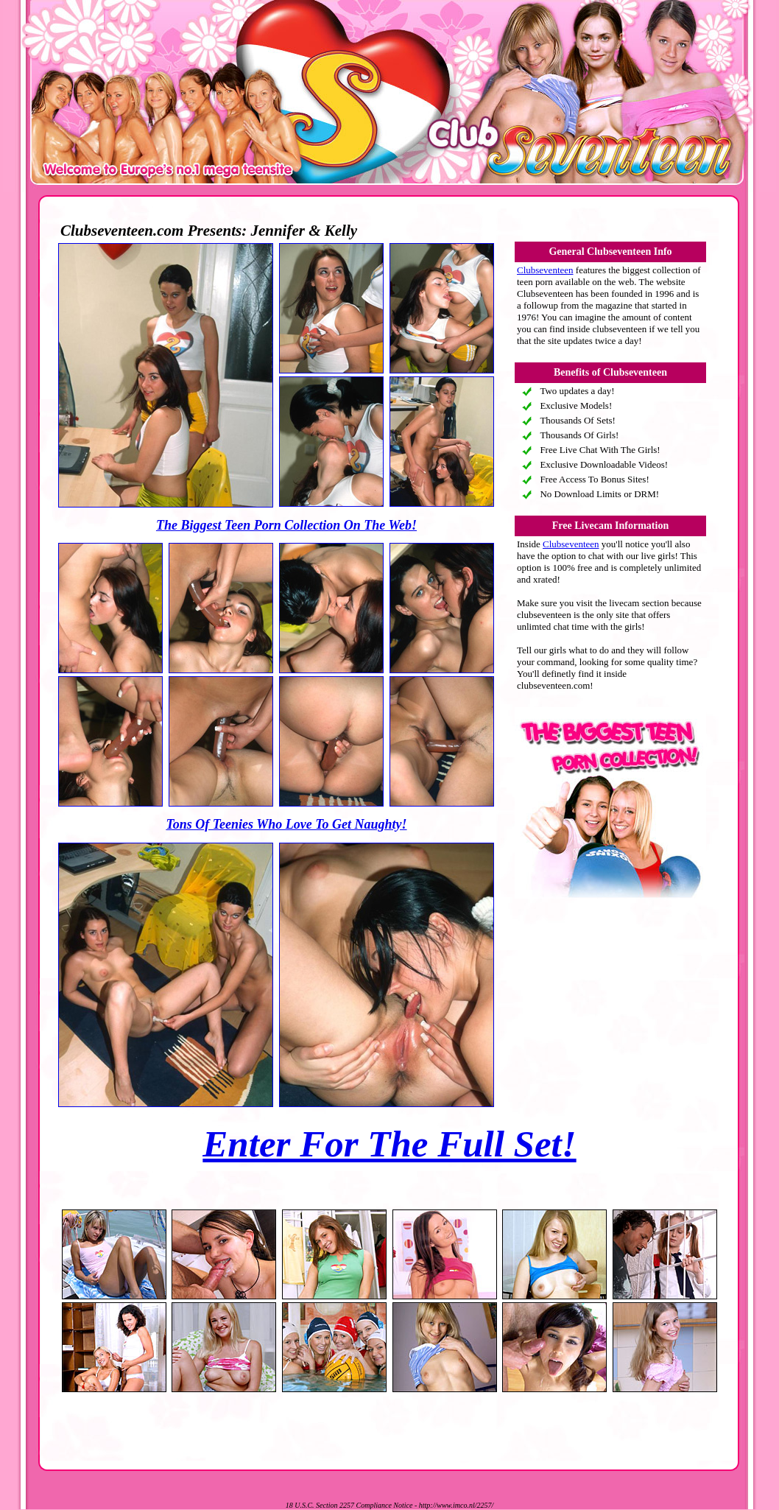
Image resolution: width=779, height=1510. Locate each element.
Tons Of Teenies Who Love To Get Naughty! (286, 824)
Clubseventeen (545, 269)
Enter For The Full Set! (389, 1144)
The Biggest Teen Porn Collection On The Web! (286, 525)
